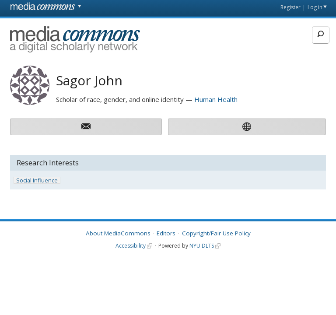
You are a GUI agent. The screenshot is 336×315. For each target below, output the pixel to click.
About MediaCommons (118, 233)
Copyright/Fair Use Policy (216, 233)
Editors (166, 233)
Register (290, 7)
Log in (315, 7)
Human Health (216, 99)
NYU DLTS (201, 245)
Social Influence (37, 180)
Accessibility (131, 245)
